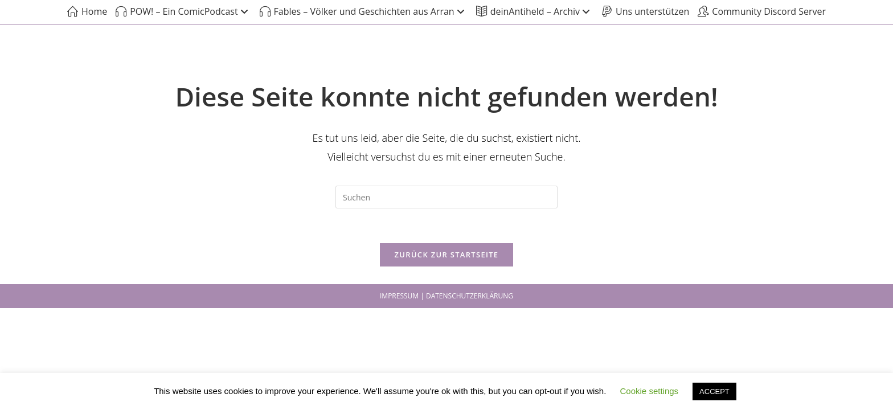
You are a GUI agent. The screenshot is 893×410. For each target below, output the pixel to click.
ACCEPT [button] (714, 391)
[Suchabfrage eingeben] (446, 197)
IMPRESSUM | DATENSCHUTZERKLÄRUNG (446, 296)
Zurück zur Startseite (447, 254)
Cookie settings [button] (649, 391)
